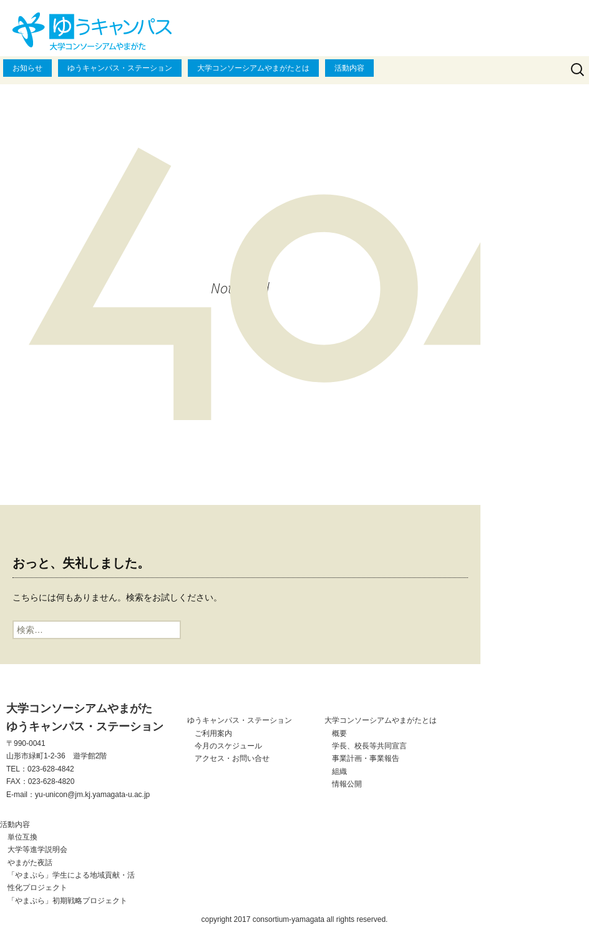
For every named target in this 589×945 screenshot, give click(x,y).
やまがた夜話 (29, 862)
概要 (339, 733)
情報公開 (347, 784)
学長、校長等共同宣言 (369, 746)
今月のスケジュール (228, 746)
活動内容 (349, 68)
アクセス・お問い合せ (232, 758)
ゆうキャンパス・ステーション (119, 68)
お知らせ (27, 68)
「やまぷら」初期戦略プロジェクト (67, 900)
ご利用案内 (213, 733)
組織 (339, 771)
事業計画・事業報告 (365, 758)
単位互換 (22, 837)
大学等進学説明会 (37, 849)
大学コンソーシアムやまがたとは (253, 68)
